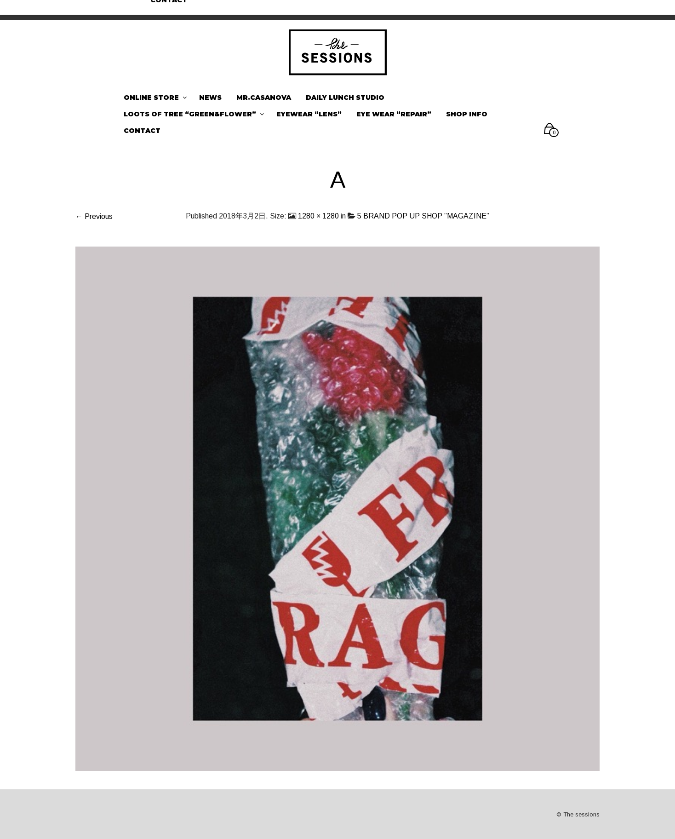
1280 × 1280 (318, 216)
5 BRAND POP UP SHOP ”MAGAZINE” (423, 216)
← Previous (94, 216)
